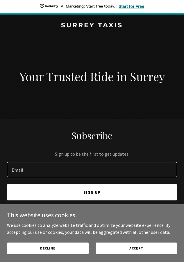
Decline (48, 252)
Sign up (92, 192)
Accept (136, 252)
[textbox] (92, 169)
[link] (92, 25)
